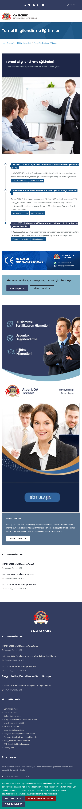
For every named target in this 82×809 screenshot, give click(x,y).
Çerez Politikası (13, 798)
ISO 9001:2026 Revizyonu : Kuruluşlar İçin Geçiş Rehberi (26, 685)
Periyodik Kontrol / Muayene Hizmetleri (19, 733)
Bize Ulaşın (17, 288)
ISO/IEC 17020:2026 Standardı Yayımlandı (20, 646)
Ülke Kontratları (10, 712)
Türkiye (75, 5)
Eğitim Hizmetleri (24, 43)
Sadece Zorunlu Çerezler (40, 798)
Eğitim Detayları (36, 180)
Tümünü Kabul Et (13, 804)
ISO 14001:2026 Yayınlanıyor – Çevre (18, 574)
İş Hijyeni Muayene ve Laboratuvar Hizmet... (21, 719)
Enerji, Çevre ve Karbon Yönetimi (17, 740)
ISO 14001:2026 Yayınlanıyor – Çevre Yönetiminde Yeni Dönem (29, 656)
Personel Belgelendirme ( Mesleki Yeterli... (20, 737)
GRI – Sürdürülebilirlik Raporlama (17, 744)
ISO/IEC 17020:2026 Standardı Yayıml (18, 564)
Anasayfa (10, 43)
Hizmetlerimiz (42, 288)
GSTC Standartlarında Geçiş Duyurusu (19, 584)
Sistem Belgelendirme (13, 716)
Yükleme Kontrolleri (11, 726)
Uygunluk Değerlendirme (14, 730)
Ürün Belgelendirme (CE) (14, 723)
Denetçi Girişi (9, 747)
